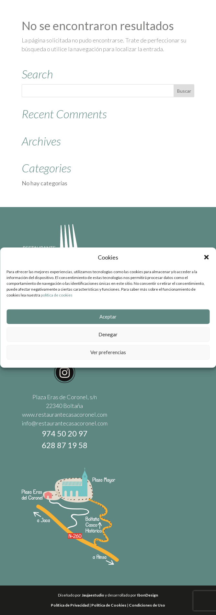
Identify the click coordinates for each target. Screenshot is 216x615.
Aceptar (108, 317)
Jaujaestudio (93, 595)
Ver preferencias (108, 352)
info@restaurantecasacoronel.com (65, 423)
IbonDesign (147, 595)
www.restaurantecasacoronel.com (64, 414)
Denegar (108, 335)
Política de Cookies (108, 605)
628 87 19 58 (64, 445)
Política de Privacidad (70, 605)
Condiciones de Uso (147, 605)
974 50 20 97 (64, 433)
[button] (206, 258)
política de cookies (57, 295)
